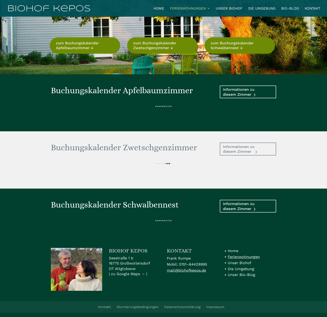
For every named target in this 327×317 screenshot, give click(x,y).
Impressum (215, 307)
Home (158, 8)
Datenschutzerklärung (182, 307)
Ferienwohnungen (188, 8)
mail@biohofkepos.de (186, 270)
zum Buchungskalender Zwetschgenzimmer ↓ (153, 45)
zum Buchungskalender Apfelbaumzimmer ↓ (75, 45)
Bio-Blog (290, 8)
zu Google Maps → (128, 274)
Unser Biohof (229, 8)
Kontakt (312, 8)
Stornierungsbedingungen (137, 307)
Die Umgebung (261, 8)
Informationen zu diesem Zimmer (238, 91)
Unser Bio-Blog (241, 274)
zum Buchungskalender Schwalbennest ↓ (230, 45)
